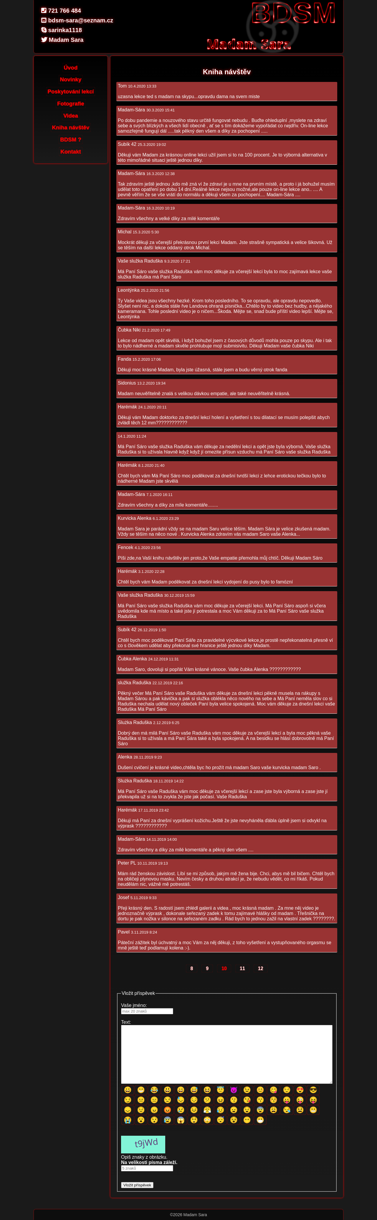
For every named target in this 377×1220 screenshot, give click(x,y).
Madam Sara (62, 40)
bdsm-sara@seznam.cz (77, 20)
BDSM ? (70, 139)
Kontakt (70, 152)
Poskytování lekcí (71, 91)
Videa (70, 116)
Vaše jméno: (134, 1005)
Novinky (71, 79)
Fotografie (70, 103)
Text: (126, 1022)
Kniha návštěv (71, 127)
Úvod (71, 68)
